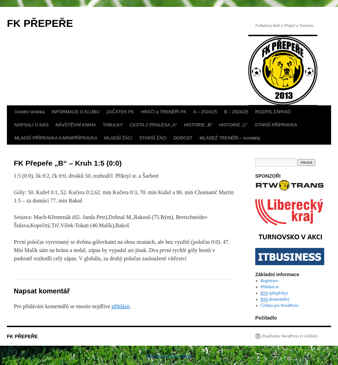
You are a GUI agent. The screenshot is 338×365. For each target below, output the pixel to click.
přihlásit (120, 306)
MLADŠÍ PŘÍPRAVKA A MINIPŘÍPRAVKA (55, 137)
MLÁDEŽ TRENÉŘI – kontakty (230, 137)
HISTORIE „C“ (233, 124)
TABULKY (113, 124)
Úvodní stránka (29, 111)
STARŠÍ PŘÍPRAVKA (276, 124)
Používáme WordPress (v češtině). (290, 336)
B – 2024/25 (236, 111)
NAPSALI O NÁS (31, 124)
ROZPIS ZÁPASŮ (273, 111)
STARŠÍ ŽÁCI (153, 137)
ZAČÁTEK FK (120, 111)
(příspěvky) (274, 293)
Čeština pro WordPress (279, 305)
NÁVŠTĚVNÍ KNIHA (76, 124)
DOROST (183, 137)
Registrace (269, 280)
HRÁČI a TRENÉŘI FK (163, 111)
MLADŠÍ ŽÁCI (118, 137)
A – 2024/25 (205, 111)
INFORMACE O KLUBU (75, 111)
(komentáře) (275, 299)
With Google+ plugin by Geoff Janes (169, 355)
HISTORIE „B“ (198, 124)
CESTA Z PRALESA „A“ (153, 124)
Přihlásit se (270, 286)
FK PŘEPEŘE (40, 23)
